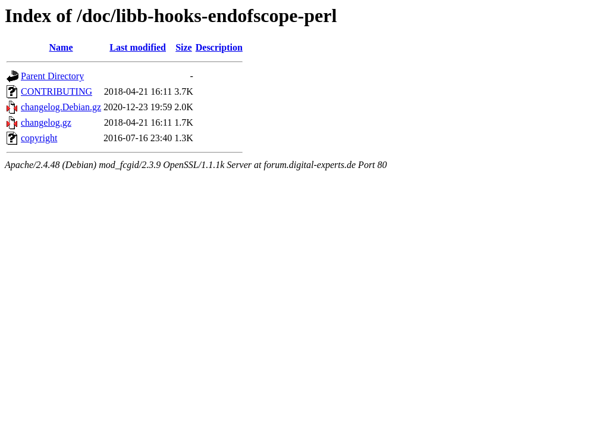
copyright (39, 138)
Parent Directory (52, 76)
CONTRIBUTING (56, 91)
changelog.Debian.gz (61, 107)
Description (219, 47)
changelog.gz (46, 122)
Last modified (137, 47)
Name (61, 47)
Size (183, 47)
